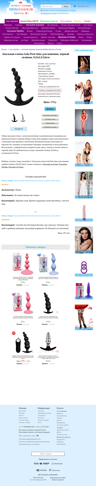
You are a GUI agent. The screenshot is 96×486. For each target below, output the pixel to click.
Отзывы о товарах (24, 422)
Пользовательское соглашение (29, 444)
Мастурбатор (61, 423)
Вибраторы (8, 25)
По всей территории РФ (38, 479)
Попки (81, 37)
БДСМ (59, 432)
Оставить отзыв (50, 119)
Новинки (78, 21)
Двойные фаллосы (71, 31)
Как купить (22, 411)
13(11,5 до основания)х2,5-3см (49, 87)
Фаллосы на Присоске (85, 34)
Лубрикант (60, 442)
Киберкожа (85, 31)
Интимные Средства (49, 21)
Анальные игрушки (35, 25)
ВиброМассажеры (38, 40)
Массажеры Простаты (30, 28)
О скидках (62, 2)
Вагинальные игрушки (39, 34)
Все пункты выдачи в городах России (32, 430)
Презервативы (61, 444)
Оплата (53, 2)
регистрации (63, 10)
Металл (50, 43)
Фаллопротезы (8, 34)
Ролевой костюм (62, 434)
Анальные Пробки (15, 31)
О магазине (41, 415)
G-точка (58, 31)
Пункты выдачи (58, 480)
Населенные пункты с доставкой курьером (34, 432)
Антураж (60, 428)
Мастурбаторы (52, 25)
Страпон (59, 418)
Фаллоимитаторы (84, 28)
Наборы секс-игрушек (12, 37)
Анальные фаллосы (30, 37)
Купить (50, 109)
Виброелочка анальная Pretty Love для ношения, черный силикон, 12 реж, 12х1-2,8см (23, 357)
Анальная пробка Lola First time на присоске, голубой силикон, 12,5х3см (48, 278)
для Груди (24, 40)
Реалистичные (39, 43)
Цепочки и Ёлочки (66, 37)
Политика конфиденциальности (29, 439)
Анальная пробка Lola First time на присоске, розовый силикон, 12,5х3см (23, 317)
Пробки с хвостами (48, 37)
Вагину (59, 420)
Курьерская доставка (58, 478)
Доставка (44, 2)
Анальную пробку (62, 425)
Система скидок (24, 420)
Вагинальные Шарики (66, 28)
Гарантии (41, 411)
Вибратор (60, 413)
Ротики (89, 37)
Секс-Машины (22, 34)
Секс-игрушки (12, 21)
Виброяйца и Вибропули (69, 40)
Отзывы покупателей (77, 2)
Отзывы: (19, 129)
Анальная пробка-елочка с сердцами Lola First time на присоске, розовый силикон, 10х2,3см (23, 278)
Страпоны (19, 25)
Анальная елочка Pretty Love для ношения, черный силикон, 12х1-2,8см (48, 317)
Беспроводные (87, 40)
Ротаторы (70, 34)
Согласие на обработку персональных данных (34, 441)
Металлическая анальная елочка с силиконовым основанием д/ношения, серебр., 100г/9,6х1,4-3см (48, 357)
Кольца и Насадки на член (70, 25)
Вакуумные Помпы (48, 28)
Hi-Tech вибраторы (57, 34)
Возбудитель (61, 439)
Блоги (40, 422)
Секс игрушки (62, 411)
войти (73, 10)
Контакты (41, 418)
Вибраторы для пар (11, 40)
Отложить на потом (50, 127)
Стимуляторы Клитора (44, 31)
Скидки (87, 21)
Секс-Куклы (88, 25)
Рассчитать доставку (50, 115)
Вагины (30, 31)
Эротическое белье (63, 430)
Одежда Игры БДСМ (29, 21)
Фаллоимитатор (62, 416)
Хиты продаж (66, 21)
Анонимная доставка (48, 13)
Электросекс (52, 40)
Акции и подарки (43, 420)
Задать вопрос (50, 123)
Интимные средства (63, 437)
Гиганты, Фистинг (12, 28)
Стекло (59, 43)
